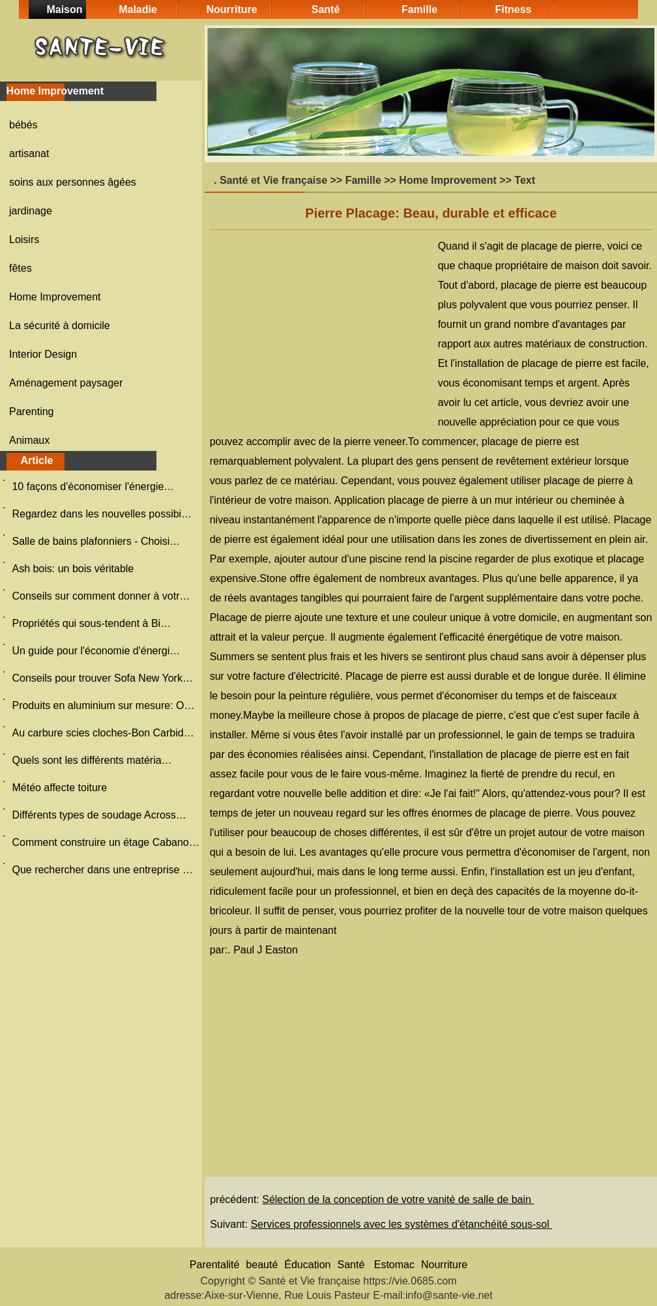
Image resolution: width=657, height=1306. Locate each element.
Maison (64, 9)
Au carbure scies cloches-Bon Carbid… (103, 732)
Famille (419, 9)
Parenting (31, 411)
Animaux (29, 440)
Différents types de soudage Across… (99, 814)
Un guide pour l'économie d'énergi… (96, 650)
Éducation (307, 1264)
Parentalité (215, 1264)
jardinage (30, 210)
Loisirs (24, 239)
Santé (326, 9)
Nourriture (231, 9)
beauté (262, 1264)
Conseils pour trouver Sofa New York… (102, 678)
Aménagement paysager (66, 382)
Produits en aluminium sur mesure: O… (103, 705)
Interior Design (43, 354)
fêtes (20, 268)
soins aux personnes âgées (72, 182)
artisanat (29, 153)
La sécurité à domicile (59, 325)
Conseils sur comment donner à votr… (101, 596)
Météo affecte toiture (61, 787)
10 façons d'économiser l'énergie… (93, 486)
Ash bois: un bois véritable (74, 568)
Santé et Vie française (273, 180)
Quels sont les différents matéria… (91, 760)
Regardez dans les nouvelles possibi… (102, 513)
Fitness (513, 9)
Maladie (138, 9)
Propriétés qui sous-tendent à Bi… (91, 623)
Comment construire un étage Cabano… (105, 842)
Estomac (394, 1264)
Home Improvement (55, 296)
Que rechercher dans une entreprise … (102, 869)
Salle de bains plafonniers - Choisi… (96, 541)
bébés (23, 124)
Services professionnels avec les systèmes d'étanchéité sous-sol (401, 1224)
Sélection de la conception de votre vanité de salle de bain (398, 1199)
